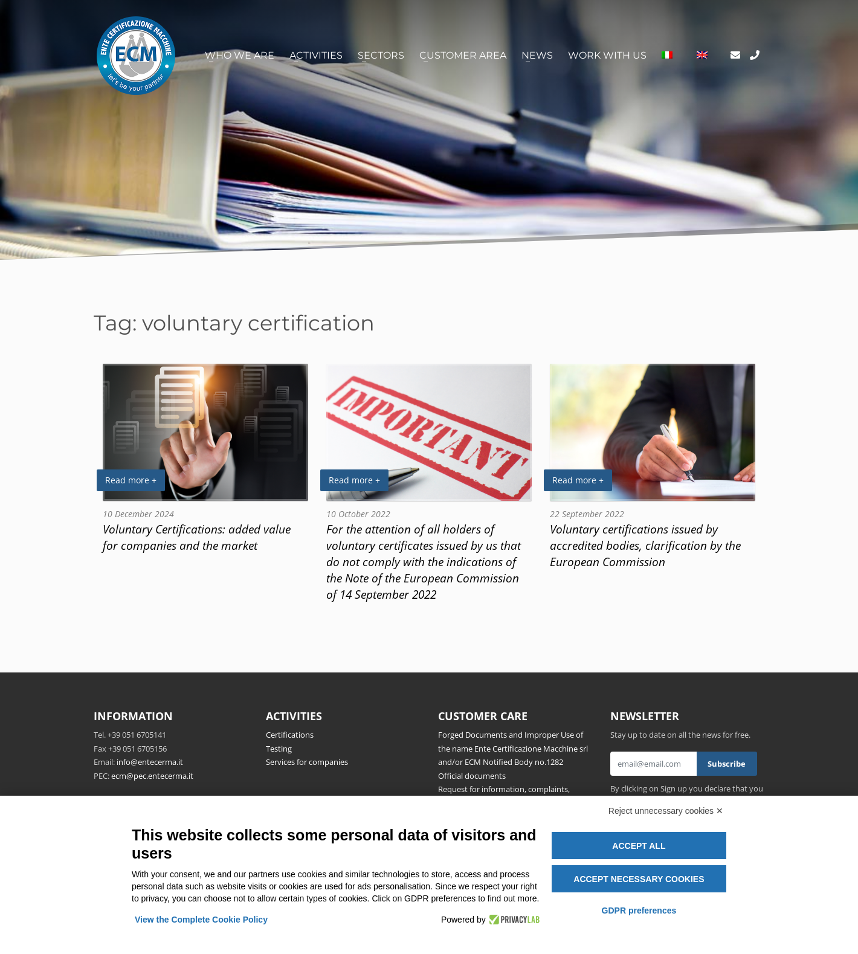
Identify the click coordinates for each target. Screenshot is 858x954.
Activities (316, 55)
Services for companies (307, 761)
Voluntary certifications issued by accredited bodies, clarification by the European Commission (645, 545)
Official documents (472, 775)
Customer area (462, 55)
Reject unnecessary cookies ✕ (665, 811)
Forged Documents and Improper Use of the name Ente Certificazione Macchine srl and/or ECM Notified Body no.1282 (513, 748)
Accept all (638, 846)
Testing (279, 748)
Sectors (381, 55)
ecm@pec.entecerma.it (152, 775)
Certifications (290, 734)
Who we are (239, 55)
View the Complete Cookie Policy (201, 919)
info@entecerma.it (150, 761)
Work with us (607, 55)
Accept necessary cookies (638, 879)
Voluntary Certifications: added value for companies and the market (197, 537)
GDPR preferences (639, 910)
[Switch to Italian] (667, 55)
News (537, 55)
